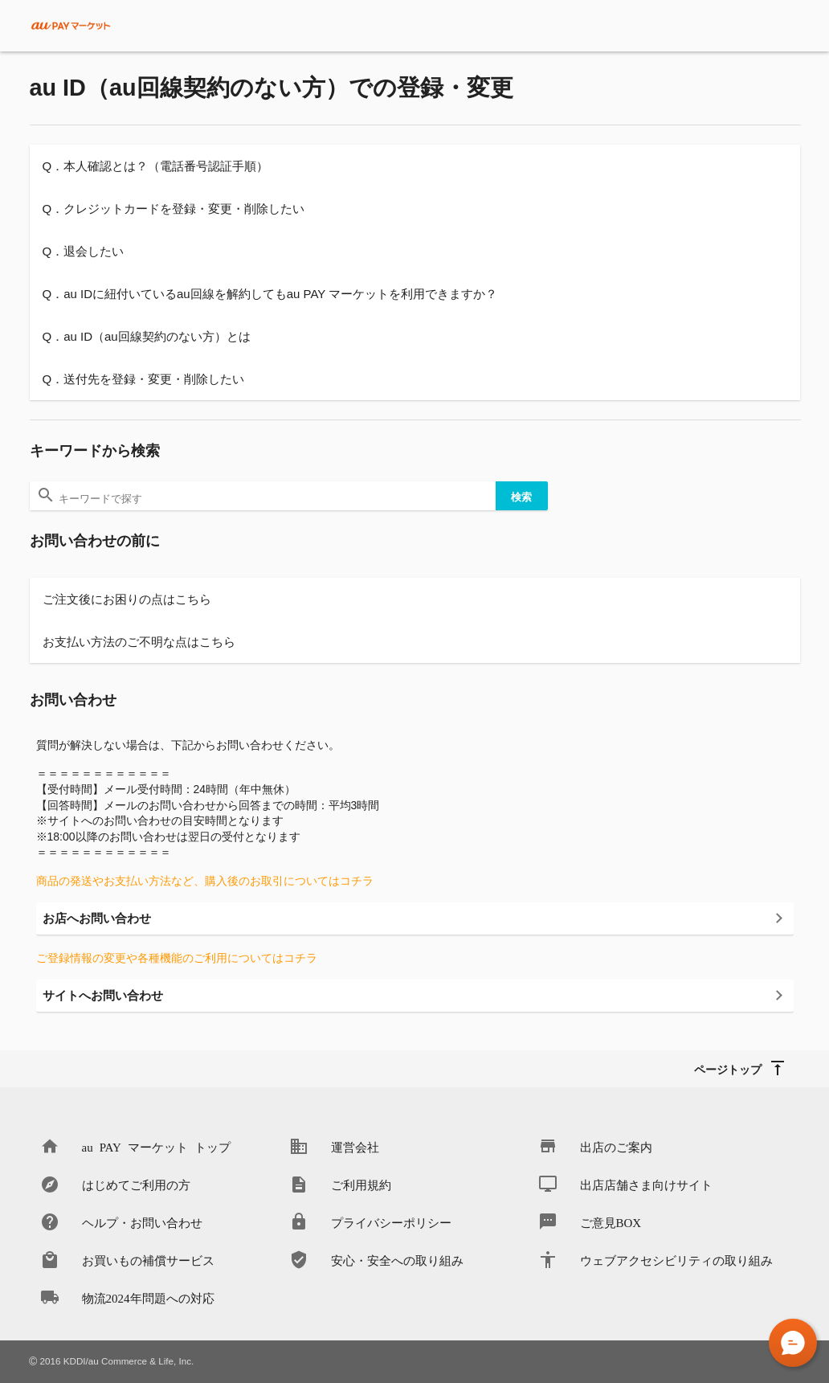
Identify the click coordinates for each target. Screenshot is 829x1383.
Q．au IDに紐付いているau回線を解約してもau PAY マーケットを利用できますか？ (270, 294)
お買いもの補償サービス (148, 1260)
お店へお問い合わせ (97, 918)
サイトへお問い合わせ (103, 995)
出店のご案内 (616, 1146)
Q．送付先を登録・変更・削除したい (144, 379)
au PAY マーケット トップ (156, 1146)
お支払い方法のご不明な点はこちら (139, 642)
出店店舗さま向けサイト (646, 1184)
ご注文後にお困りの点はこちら (127, 599)
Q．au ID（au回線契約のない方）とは (147, 336)
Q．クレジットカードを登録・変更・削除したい (174, 208)
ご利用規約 (361, 1184)
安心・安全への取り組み (397, 1260)
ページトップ (728, 1068)
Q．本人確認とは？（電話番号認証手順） (156, 166)
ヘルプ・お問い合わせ (142, 1222)
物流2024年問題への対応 (148, 1297)
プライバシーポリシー (391, 1222)
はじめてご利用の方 (136, 1184)
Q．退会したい (84, 251)
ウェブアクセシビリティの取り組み (676, 1260)
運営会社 (355, 1146)
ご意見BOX (611, 1222)
